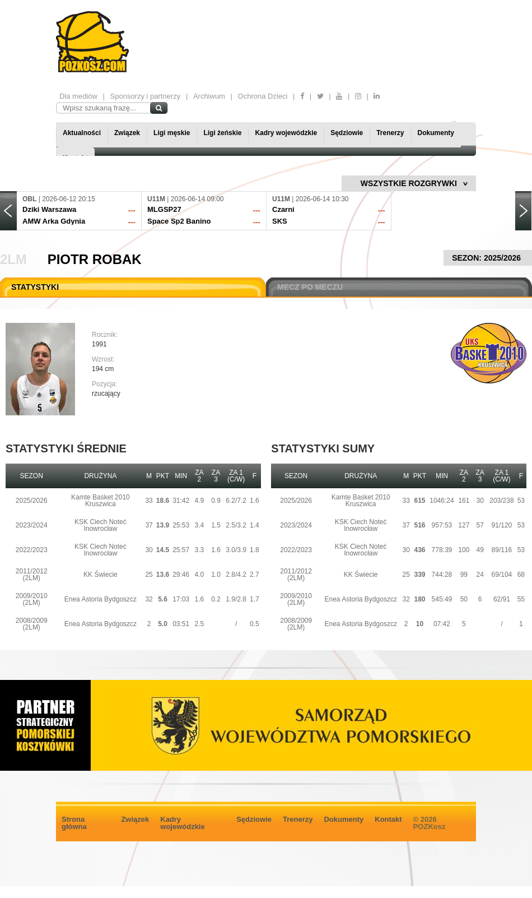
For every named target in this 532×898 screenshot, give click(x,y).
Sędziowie (346, 133)
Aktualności (82, 133)
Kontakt (388, 819)
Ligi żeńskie (222, 133)
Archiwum (209, 96)
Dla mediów (78, 96)
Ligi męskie (171, 133)
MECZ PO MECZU (310, 287)
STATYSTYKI (35, 287)
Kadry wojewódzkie (286, 133)
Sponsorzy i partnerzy (145, 96)
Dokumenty (436, 133)
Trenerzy (390, 133)
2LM (13, 259)
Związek (127, 133)
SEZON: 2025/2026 (488, 257)
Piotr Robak (95, 259)
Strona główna (74, 823)
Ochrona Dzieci (263, 96)
